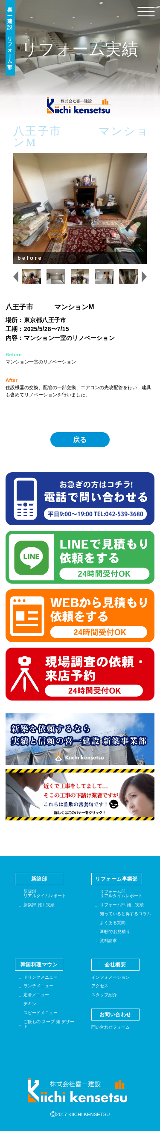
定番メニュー (36, 994)
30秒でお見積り (115, 931)
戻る (80, 439)
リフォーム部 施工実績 (122, 904)
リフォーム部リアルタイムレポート (121, 893)
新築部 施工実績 (39, 904)
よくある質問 (112, 922)
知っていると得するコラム (125, 913)
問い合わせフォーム (110, 1027)
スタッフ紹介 (104, 994)
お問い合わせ (115, 1015)
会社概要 (115, 965)
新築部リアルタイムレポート (44, 893)
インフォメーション (110, 977)
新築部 (39, 879)
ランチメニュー (38, 985)
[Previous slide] (15, 277)
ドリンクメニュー (40, 977)
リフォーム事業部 (116, 879)
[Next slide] (144, 277)
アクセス (99, 985)
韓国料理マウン (39, 965)
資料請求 (108, 940)
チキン (29, 1003)
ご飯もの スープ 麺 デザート (48, 1023)
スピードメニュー (40, 1012)
